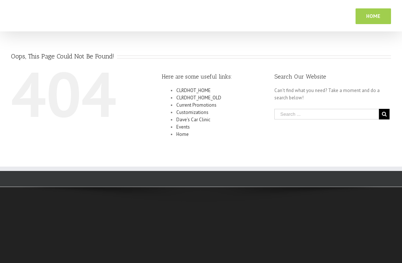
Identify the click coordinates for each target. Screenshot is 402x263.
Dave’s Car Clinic (193, 120)
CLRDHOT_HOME (193, 90)
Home (182, 134)
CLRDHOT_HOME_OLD (198, 98)
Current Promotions (196, 105)
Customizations (192, 112)
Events (183, 127)
